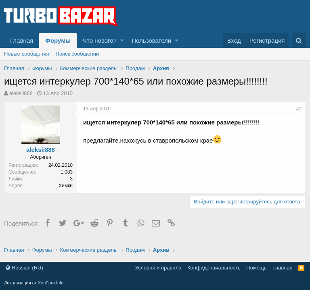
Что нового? (100, 40)
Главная (21, 40)
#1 (299, 109)
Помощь (256, 268)
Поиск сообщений (77, 54)
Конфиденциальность (214, 268)
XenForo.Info (51, 282)
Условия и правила (158, 268)
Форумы (58, 40)
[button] (122, 40)
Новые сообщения (26, 54)
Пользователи (151, 40)
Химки (66, 185)
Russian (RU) (24, 268)
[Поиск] (299, 40)
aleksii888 (21, 93)
